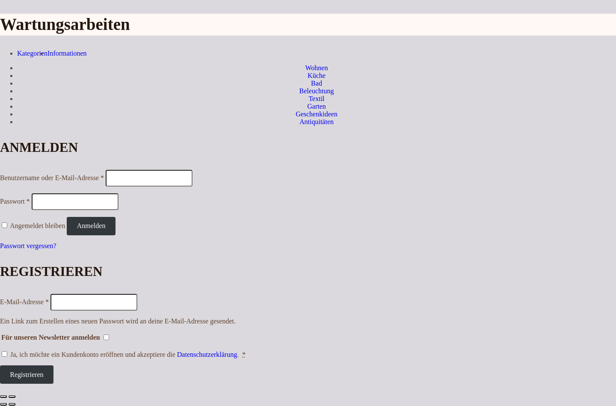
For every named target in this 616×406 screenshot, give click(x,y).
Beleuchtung (316, 91)
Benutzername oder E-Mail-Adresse (52, 177)
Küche (317, 75)
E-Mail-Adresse (24, 301)
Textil (316, 98)
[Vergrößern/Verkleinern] (12, 396)
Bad (316, 83)
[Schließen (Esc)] (3, 396)
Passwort (15, 201)
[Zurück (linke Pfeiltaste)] (3, 404)
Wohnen (316, 67)
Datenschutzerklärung (207, 354)
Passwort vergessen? (28, 245)
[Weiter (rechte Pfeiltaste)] (12, 404)
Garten (316, 106)
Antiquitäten (316, 121)
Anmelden (91, 225)
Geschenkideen (317, 114)
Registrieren (26, 374)
